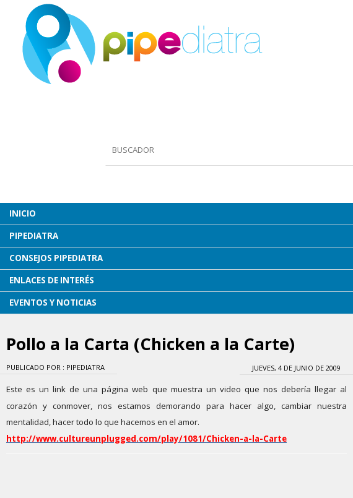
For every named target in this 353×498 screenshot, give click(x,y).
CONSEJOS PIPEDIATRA (56, 258)
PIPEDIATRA (33, 235)
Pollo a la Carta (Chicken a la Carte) (150, 344)
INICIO (22, 213)
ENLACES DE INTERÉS (51, 280)
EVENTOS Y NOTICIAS (53, 302)
